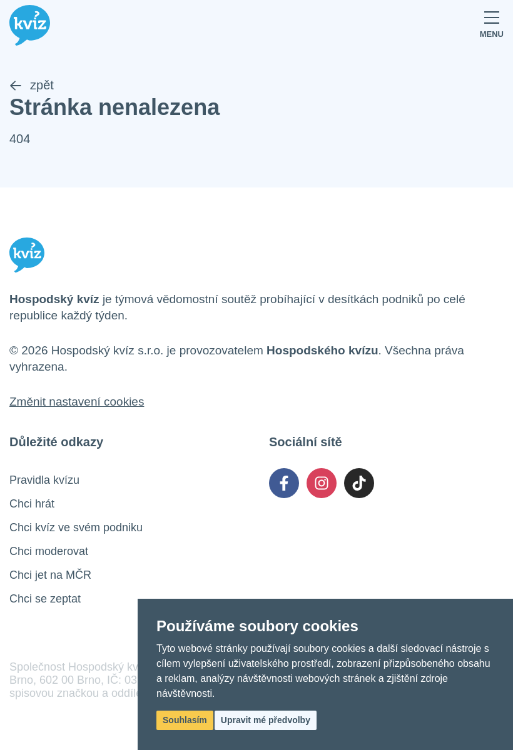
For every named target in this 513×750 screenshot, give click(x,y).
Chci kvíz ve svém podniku (76, 527)
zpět (31, 85)
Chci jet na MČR (50, 575)
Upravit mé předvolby (265, 720)
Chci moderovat (48, 551)
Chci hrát (31, 504)
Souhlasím (185, 720)
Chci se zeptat (45, 598)
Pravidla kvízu (44, 480)
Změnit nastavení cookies (76, 401)
